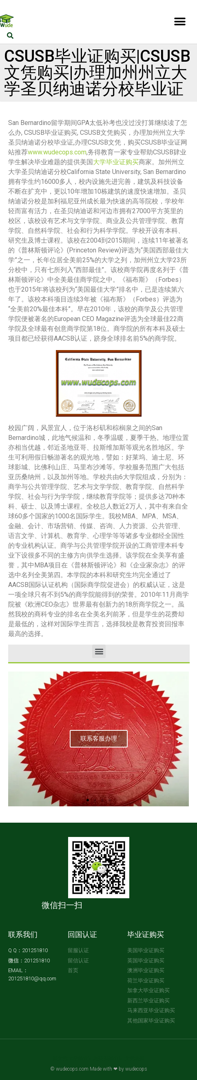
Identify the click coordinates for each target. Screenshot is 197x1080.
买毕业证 (114, 1058)
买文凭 (60, 1058)
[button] (179, 21)
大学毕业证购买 (116, 162)
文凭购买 (134, 1058)
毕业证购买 (145, 934)
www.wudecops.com (57, 152)
